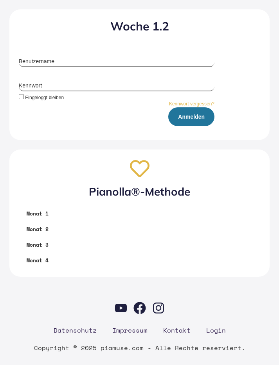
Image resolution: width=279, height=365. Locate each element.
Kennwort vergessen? (191, 104)
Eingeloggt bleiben (41, 97)
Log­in (216, 330)
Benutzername (36, 61)
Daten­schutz (75, 330)
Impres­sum (130, 330)
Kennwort (30, 85)
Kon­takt (177, 330)
